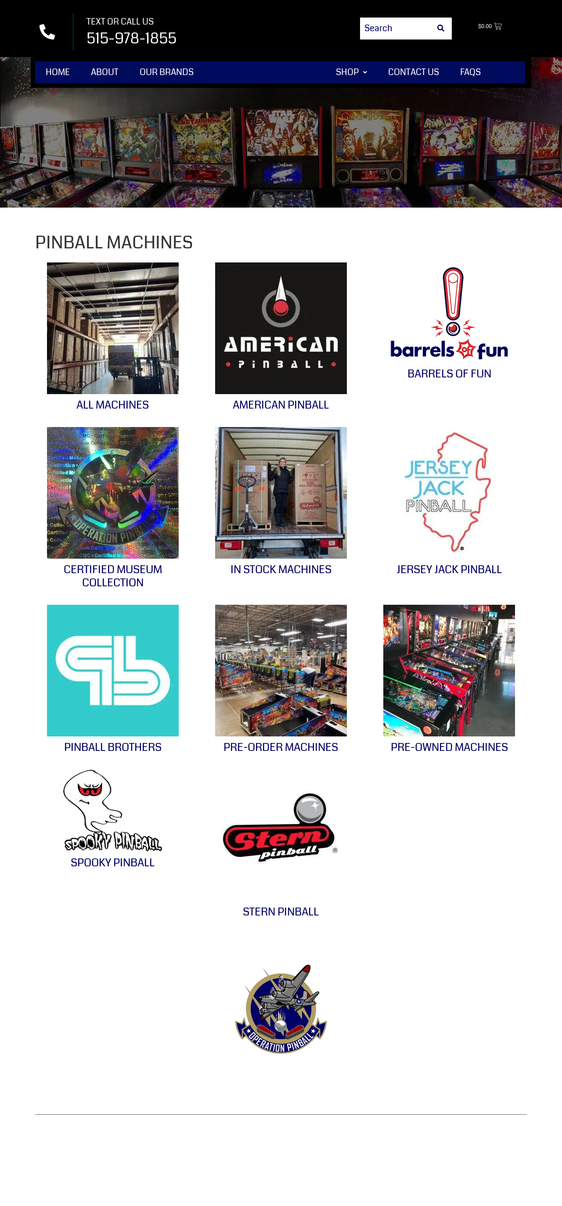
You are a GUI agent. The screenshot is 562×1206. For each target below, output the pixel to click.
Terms (191, 1073)
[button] (351, 72)
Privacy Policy (361, 1073)
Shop (351, 72)
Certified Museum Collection (113, 576)
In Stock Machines (281, 570)
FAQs (470, 72)
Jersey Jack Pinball (449, 570)
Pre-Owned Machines (449, 747)
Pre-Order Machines (280, 747)
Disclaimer (281, 1094)
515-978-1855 (131, 38)
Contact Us (413, 72)
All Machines (112, 405)
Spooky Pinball (113, 863)
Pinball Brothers (113, 747)
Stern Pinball (281, 912)
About (105, 72)
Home (58, 72)
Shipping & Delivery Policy (457, 1073)
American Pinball (281, 405)
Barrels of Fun (449, 374)
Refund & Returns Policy (268, 1073)
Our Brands (167, 72)
